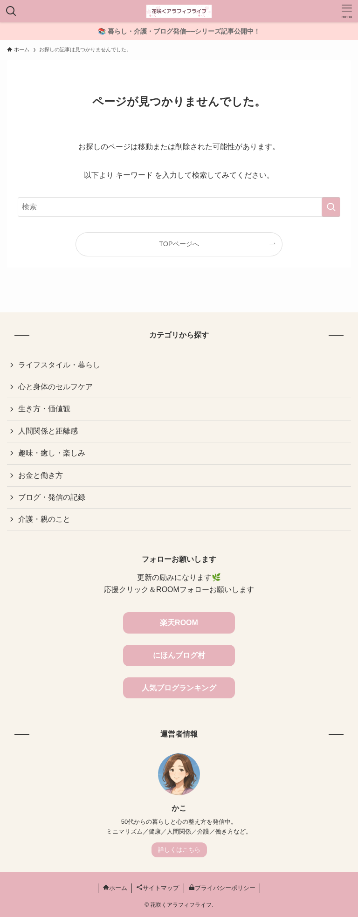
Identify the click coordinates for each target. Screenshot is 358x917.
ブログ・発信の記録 (51, 497)
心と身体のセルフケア (55, 387)
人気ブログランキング (179, 688)
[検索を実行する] (331, 207)
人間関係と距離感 (48, 431)
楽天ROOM (179, 623)
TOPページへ (179, 244)
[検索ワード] (179, 207)
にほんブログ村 (179, 655)
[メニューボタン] (347, 11)
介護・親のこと (44, 519)
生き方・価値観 (44, 409)
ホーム (115, 887)
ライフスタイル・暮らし (59, 365)
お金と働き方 (40, 475)
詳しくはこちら (179, 849)
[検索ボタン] (11, 11)
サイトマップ (158, 887)
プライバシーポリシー (222, 887)
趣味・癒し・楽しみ (51, 453)
